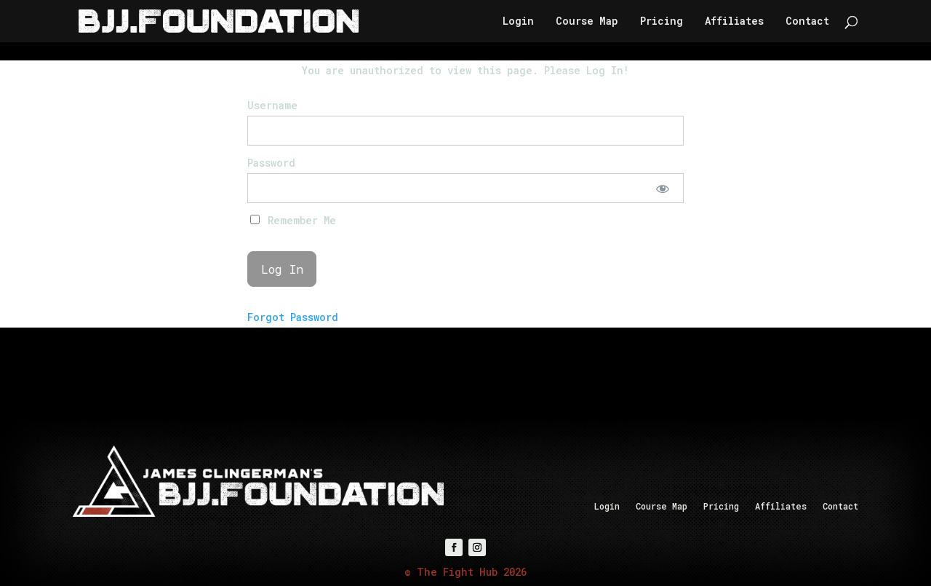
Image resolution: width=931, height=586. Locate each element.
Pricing (661, 22)
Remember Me (293, 220)
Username (272, 105)
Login (518, 22)
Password (271, 163)
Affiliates (734, 22)
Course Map (587, 22)
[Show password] (663, 188)
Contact (807, 22)
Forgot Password (292, 317)
